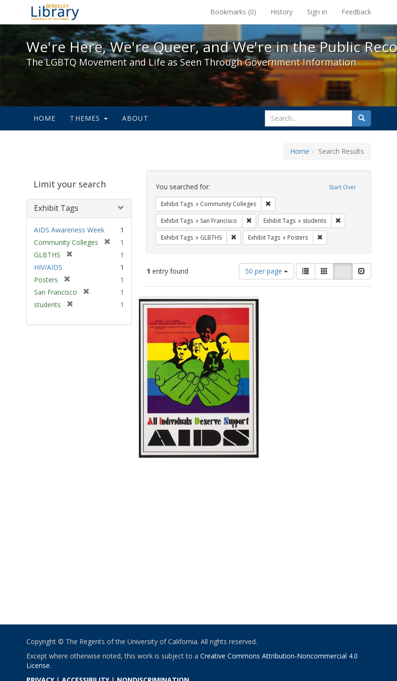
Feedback (356, 11)
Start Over (342, 187)
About (135, 118)
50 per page (266, 271)
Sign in (317, 11)
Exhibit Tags (56, 208)
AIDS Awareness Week (69, 229)
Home (45, 118)
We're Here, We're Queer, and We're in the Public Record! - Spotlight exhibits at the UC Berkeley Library (55, 12)
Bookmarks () (233, 11)
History (282, 11)
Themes (88, 118)
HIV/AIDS (48, 267)
